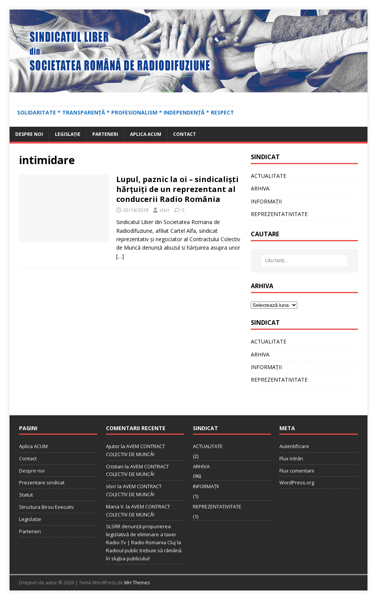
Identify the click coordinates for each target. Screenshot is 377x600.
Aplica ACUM (145, 134)
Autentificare (294, 446)
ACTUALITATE (268, 175)
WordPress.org (296, 482)
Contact (184, 134)
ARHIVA (260, 188)
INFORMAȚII (266, 201)
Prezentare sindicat (41, 482)
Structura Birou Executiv (46, 506)
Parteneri (105, 134)
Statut (26, 494)
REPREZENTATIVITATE (279, 214)
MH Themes (137, 582)
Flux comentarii (296, 470)
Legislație (67, 134)
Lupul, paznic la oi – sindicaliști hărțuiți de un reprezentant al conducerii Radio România (177, 189)
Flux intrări (291, 458)
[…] (120, 256)
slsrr (164, 209)
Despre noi (29, 134)
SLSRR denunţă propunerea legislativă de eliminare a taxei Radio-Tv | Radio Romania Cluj (141, 534)
